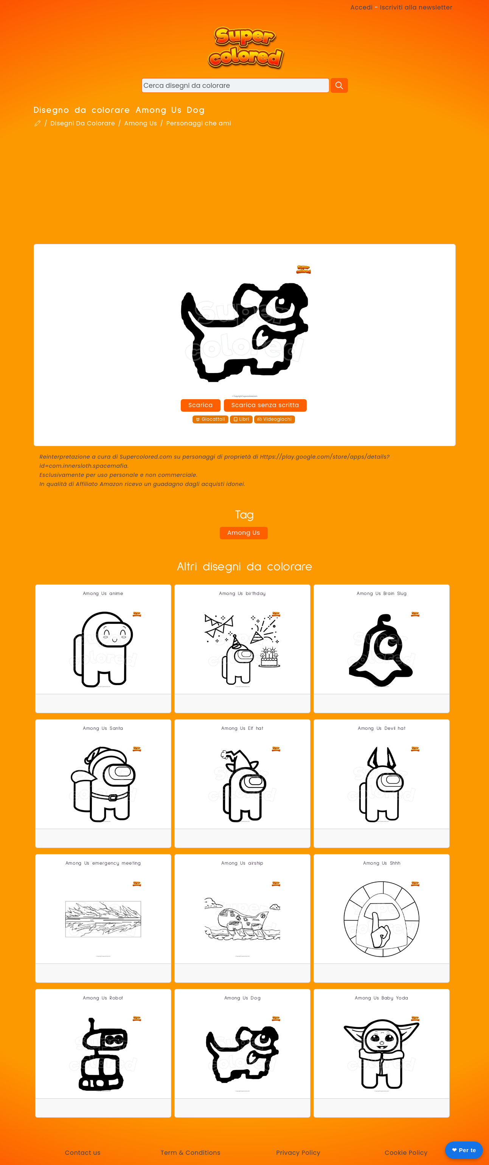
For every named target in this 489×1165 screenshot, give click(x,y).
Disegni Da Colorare (82, 123)
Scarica (200, 405)
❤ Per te (464, 1150)
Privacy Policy (298, 1152)
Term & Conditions (190, 1152)
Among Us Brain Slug (382, 593)
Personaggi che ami (198, 123)
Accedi (362, 7)
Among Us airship (242, 863)
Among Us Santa (103, 728)
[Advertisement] (245, 187)
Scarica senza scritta (265, 405)
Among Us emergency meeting (103, 863)
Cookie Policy (406, 1152)
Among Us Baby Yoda (381, 998)
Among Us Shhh (381, 863)
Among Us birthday (242, 593)
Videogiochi (274, 419)
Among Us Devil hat (382, 728)
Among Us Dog (242, 998)
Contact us (83, 1152)
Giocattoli (210, 419)
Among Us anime (103, 593)
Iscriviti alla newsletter (416, 7)
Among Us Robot (103, 998)
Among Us (140, 123)
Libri (241, 419)
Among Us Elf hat (242, 728)
